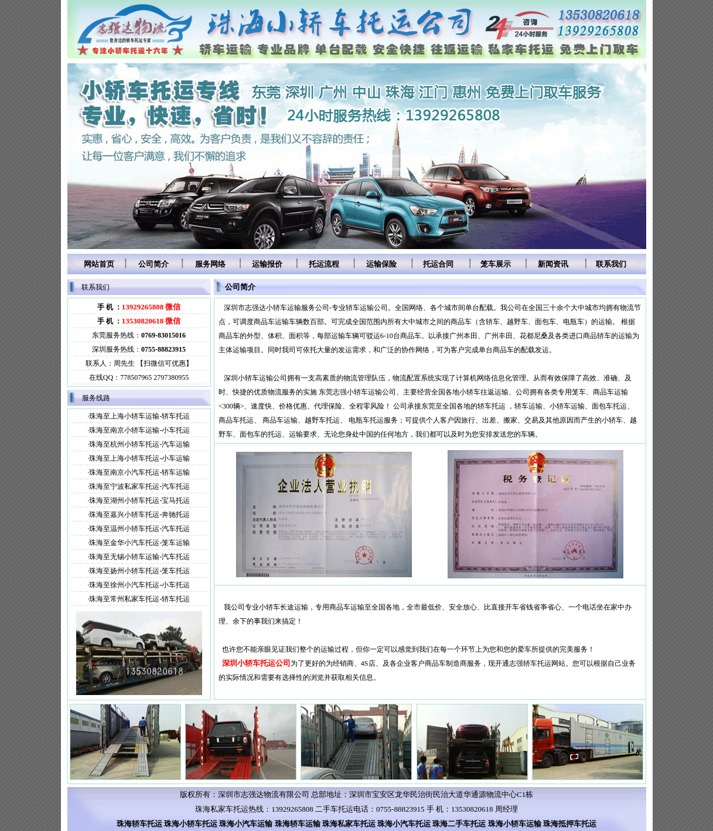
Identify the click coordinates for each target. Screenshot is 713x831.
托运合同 (438, 264)
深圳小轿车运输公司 (255, 378)
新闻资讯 (553, 264)
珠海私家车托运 (349, 823)
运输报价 (267, 264)
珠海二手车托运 (459, 823)
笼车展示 (495, 264)
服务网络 (210, 264)
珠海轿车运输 (297, 823)
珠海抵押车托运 (569, 823)
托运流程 (324, 264)
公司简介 (153, 264)
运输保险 (381, 264)
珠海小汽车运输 (245, 823)
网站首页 (99, 264)
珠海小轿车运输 (514, 823)
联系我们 (611, 264)
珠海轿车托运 (139, 823)
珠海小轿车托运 (190, 823)
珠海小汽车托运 (404, 823)
